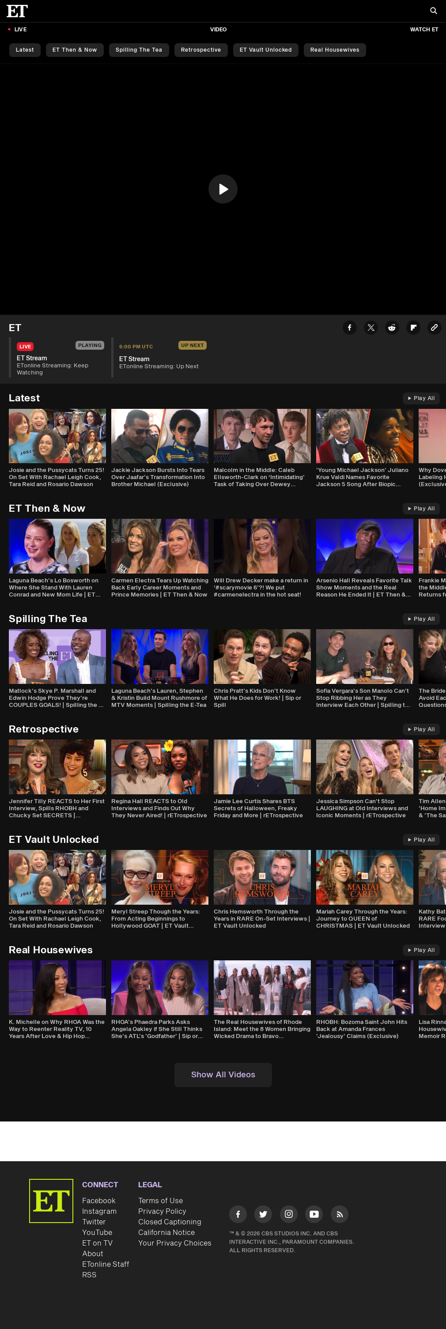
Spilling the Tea (139, 50)
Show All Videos (223, 1075)
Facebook (99, 1201)
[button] (223, 189)
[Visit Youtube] (314, 1215)
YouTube (97, 1232)
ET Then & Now (75, 50)
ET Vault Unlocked (266, 50)
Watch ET (424, 30)
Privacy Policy (162, 1211)
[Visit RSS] (339, 1215)
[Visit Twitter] (263, 1215)
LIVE (20, 30)
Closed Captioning (169, 1222)
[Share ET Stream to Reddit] (392, 329)
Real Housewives (334, 50)
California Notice (166, 1232)
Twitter (94, 1222)
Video (218, 30)
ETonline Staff (105, 1264)
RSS (89, 1275)
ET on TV (97, 1243)
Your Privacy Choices (175, 1243)
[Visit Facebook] (238, 1215)
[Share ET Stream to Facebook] (350, 329)
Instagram (99, 1211)
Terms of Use (160, 1201)
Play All (421, 398)
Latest (25, 50)
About (92, 1254)
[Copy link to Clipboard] (434, 329)
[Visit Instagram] (289, 1215)
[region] (223, 189)
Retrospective (201, 50)
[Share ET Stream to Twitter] (371, 329)
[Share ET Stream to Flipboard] (413, 329)
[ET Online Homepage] (20, 11)
